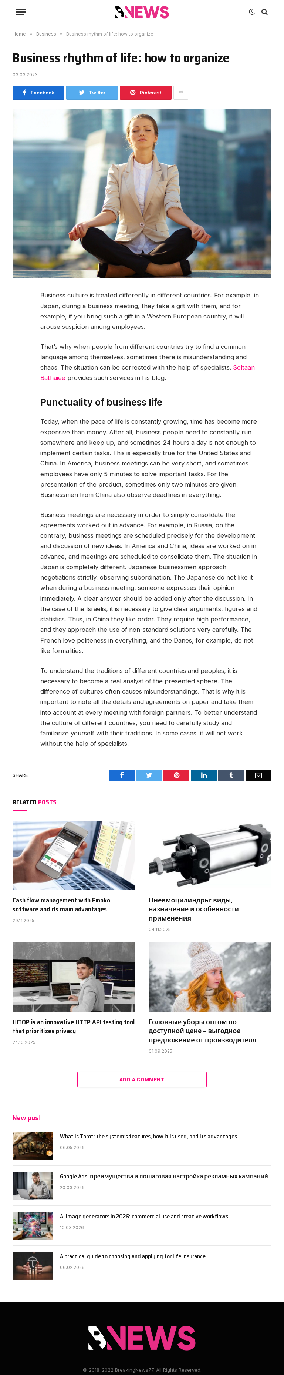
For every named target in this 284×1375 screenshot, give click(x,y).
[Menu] (21, 12)
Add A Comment (142, 1079)
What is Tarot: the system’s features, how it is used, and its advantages (148, 1136)
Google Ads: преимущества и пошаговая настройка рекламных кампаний (164, 1176)
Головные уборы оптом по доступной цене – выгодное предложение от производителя (203, 1031)
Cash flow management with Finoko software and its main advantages (61, 905)
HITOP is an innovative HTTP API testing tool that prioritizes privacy (74, 1027)
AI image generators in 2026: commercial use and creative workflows (144, 1216)
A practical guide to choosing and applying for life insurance (133, 1256)
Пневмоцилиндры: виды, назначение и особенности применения (194, 909)
